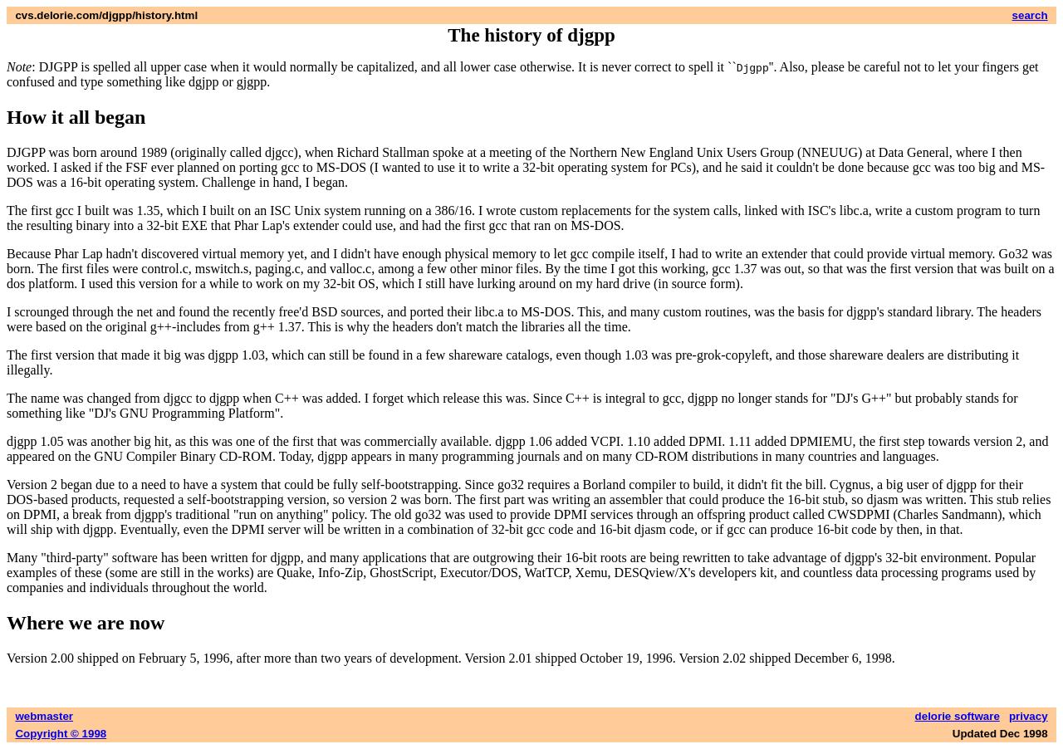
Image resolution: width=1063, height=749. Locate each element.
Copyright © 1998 (60, 733)
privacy (1028, 716)
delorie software (957, 716)
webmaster (44, 716)
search (1030, 15)
